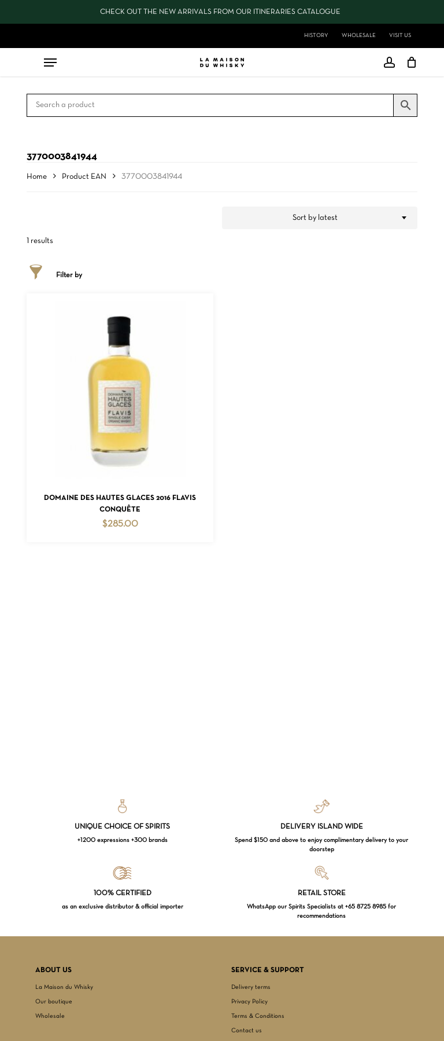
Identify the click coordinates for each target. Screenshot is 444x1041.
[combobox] (319, 218)
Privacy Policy (249, 1002)
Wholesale (50, 1016)
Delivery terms (251, 987)
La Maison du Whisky (64, 987)
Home (37, 177)
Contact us (246, 1030)
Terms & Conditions (257, 1016)
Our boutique (53, 1002)
